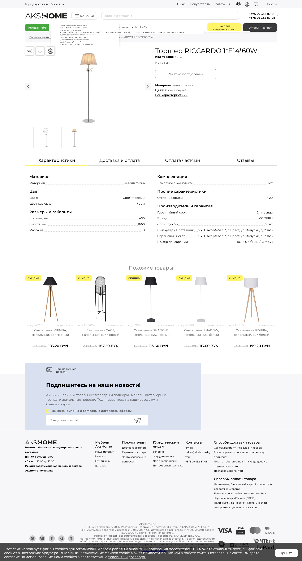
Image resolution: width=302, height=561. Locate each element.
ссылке (48, 470)
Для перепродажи (165, 460)
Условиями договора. (127, 557)
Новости (101, 456)
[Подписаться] (137, 420)
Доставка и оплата (134, 447)
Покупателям (200, 4)
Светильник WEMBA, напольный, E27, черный (50, 332)
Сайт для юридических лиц (224, 27)
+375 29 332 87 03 (262, 18)
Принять (286, 553)
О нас (181, 4)
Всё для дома (88, 27)
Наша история (104, 451)
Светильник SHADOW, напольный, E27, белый (201, 332)
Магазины (222, 4)
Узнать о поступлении (185, 74)
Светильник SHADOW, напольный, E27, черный (151, 332)
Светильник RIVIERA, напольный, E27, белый (251, 332)
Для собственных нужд (168, 465)
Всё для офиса (118, 27)
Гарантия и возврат (134, 452)
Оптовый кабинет (260, 27)
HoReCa (143, 27)
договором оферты (116, 411)
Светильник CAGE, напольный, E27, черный (100, 332)
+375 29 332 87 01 (196, 461)
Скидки (63, 27)
